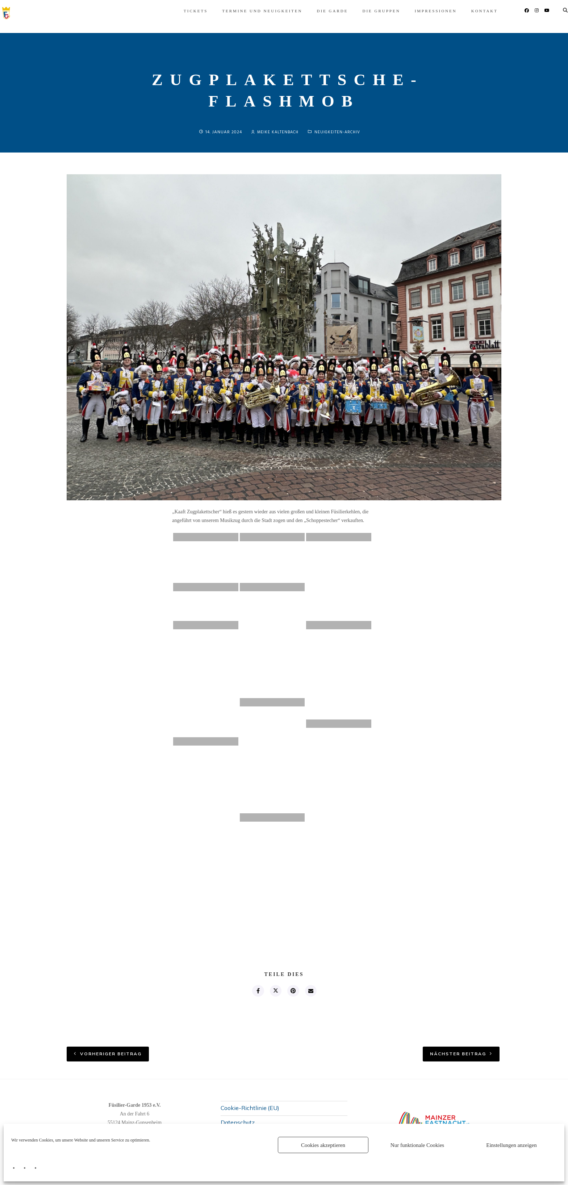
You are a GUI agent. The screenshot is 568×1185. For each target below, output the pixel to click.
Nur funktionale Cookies (417, 1145)
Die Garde (265, 11)
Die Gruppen (314, 11)
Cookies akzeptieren (323, 1145)
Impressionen (369, 11)
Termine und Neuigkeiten (195, 11)
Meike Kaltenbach (273, 132)
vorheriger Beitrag (111, 1054)
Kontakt (418, 11)
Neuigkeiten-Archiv (339, 132)
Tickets (129, 11)
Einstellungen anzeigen (511, 1145)
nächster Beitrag (458, 1054)
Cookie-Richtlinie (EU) (250, 1109)
